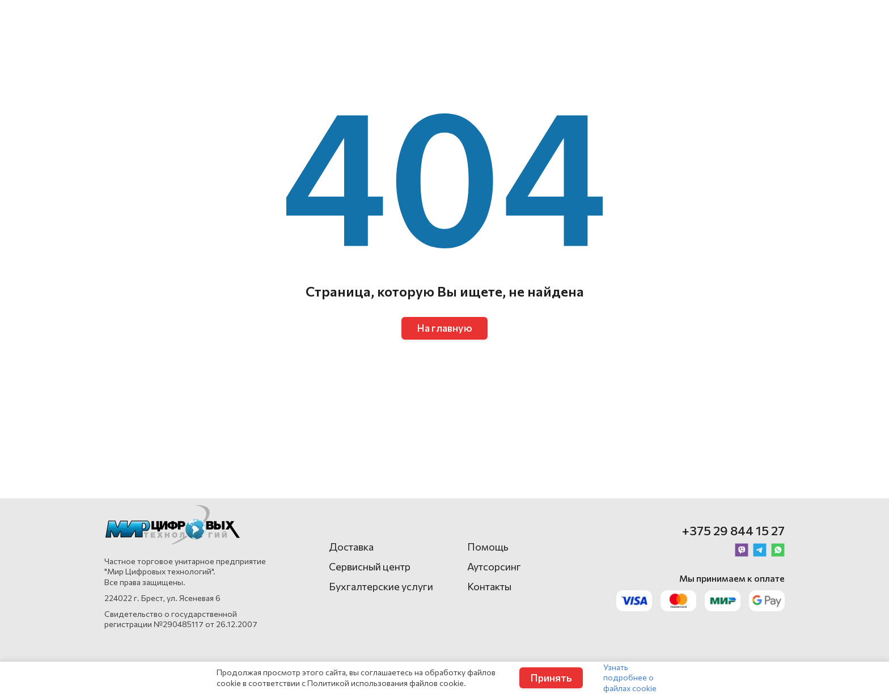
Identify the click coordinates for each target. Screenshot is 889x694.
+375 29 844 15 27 (733, 530)
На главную (444, 327)
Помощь (488, 546)
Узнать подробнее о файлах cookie (630, 677)
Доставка (351, 546)
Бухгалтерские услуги (381, 586)
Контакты (489, 586)
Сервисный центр (369, 566)
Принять (551, 677)
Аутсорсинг (494, 566)
